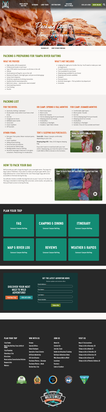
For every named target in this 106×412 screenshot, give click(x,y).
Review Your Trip (34, 367)
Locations (57, 361)
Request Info (8, 362)
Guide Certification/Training (63, 352)
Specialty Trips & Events (36, 352)
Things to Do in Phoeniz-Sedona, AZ (89, 361)
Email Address (42, 284)
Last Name (41, 294)
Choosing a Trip (9, 353)
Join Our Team (58, 349)
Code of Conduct (59, 367)
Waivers (6, 365)
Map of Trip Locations (85, 343)
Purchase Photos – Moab (36, 364)
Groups (31, 343)
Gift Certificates (34, 358)
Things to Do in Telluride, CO (87, 352)
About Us (56, 343)
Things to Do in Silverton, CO (87, 355)
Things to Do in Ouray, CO (86, 358)
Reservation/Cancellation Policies (15, 359)
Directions (7, 356)
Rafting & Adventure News (62, 355)
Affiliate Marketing (35, 355)
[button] (98, 148)
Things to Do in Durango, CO (87, 346)
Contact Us (57, 346)
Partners (56, 364)
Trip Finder (7, 343)
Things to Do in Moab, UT (86, 349)
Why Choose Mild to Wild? (61, 358)
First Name (41, 289)
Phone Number (42, 299)
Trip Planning (8, 350)
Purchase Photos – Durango (37, 361)
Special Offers (33, 346)
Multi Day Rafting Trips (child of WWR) (14, 346)
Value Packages (33, 349)
